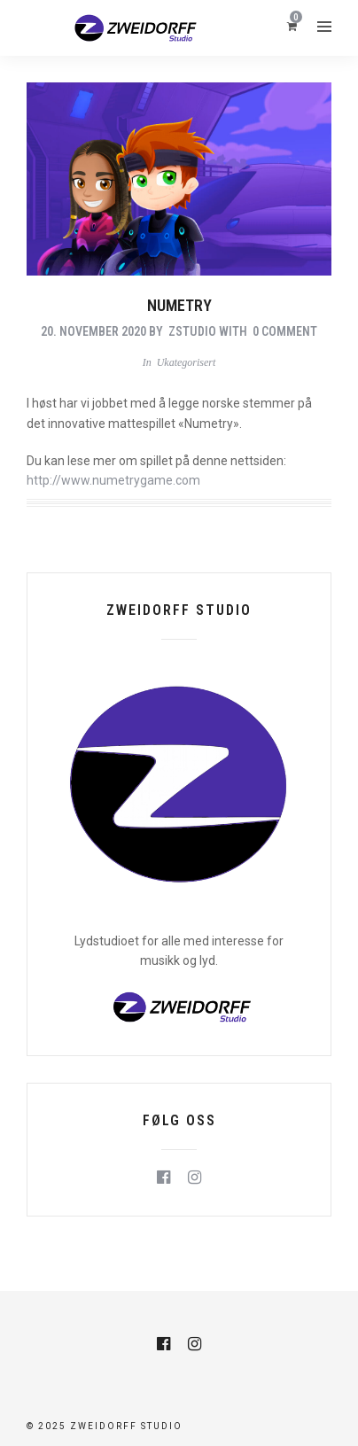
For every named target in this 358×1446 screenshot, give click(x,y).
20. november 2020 (93, 331)
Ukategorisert (186, 362)
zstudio (192, 331)
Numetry (179, 305)
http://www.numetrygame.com (113, 480)
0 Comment (285, 331)
